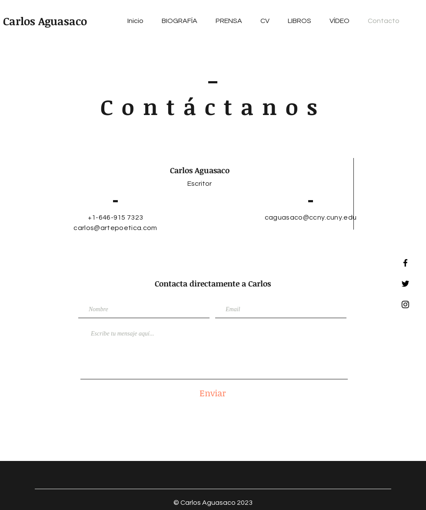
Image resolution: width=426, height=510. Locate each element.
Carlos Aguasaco (45, 20)
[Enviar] (212, 392)
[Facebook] (405, 263)
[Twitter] (405, 284)
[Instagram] (405, 304)
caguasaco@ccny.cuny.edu (310, 217)
